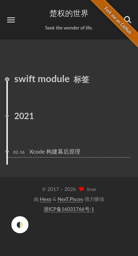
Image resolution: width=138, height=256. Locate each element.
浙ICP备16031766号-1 (69, 209)
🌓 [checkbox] (19, 224)
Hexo (45, 199)
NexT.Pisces (70, 199)
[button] (11, 20)
